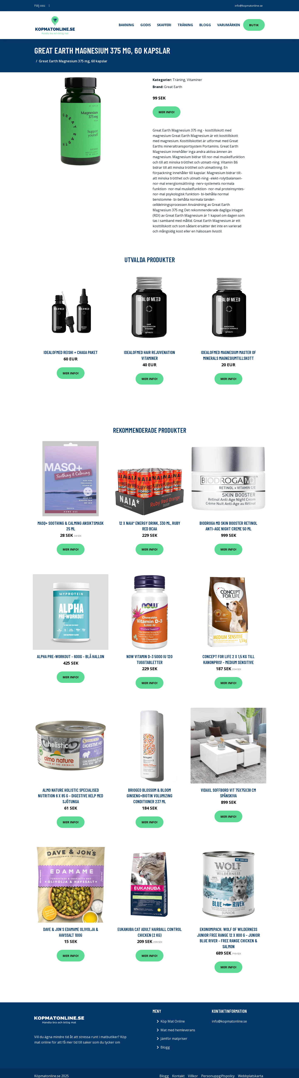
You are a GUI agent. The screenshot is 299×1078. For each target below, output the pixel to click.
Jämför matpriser (174, 1032)
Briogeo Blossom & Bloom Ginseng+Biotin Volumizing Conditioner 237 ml (149, 790)
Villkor (193, 1070)
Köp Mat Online (173, 1015)
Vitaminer (194, 74)
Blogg (205, 22)
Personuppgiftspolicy (218, 1070)
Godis (145, 22)
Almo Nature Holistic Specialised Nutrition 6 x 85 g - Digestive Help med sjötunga (70, 790)
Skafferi (164, 22)
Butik (254, 22)
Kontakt (178, 1070)
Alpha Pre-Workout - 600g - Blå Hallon (70, 650)
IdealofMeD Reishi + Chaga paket (71, 346)
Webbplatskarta (250, 1070)
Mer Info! (166, 106)
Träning (185, 22)
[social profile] (49, 6)
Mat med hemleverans (178, 1024)
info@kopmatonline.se (246, 5)
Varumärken (228, 22)
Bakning (126, 22)
